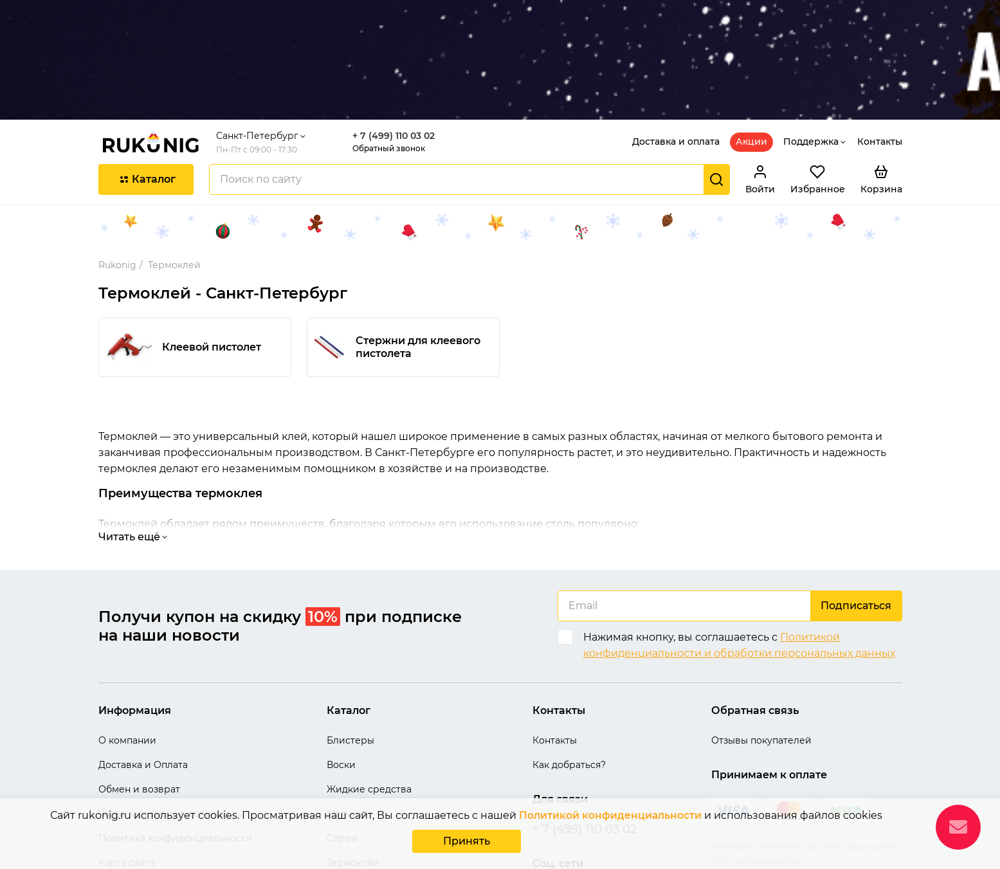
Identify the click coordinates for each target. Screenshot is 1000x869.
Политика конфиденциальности (175, 754)
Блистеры (350, 657)
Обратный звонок (393, 65)
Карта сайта (126, 779)
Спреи (342, 754)
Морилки (349, 730)
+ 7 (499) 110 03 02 (398, 53)
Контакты (879, 58)
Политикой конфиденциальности (610, 818)
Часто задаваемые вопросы (164, 730)
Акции (751, 58)
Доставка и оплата (676, 58)
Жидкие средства (369, 705)
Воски (341, 681)
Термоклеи (353, 779)
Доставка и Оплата (143, 681)
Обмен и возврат (139, 705)
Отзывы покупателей (761, 657)
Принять (466, 842)
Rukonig (117, 181)
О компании (127, 657)
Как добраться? (569, 681)
